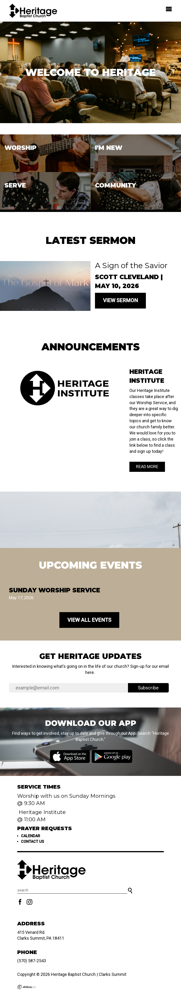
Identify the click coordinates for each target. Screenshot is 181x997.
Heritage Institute (41, 812)
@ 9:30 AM (31, 803)
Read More (147, 466)
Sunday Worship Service (54, 590)
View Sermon (120, 300)
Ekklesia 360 (26, 987)
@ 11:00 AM (32, 819)
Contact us (32, 841)
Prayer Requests (44, 828)
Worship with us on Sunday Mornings (66, 796)
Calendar (30, 836)
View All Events (89, 620)
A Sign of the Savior (131, 265)
